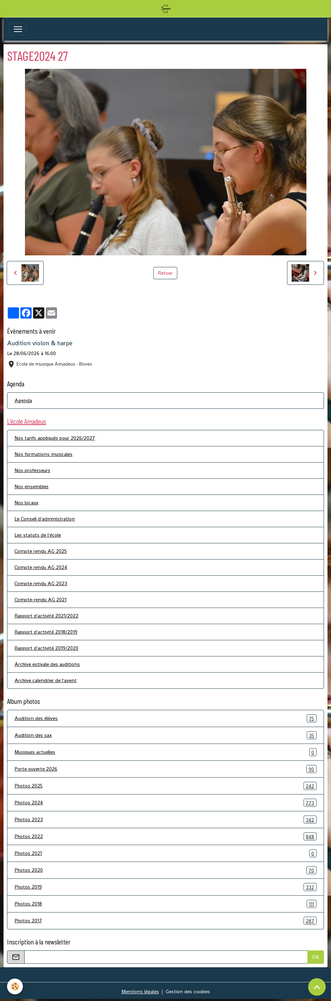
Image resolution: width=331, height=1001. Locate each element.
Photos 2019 (165, 887)
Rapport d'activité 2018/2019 (45, 632)
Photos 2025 (165, 786)
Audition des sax (165, 735)
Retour (165, 273)
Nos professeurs (32, 470)
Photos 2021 (165, 853)
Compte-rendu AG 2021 (40, 599)
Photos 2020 (165, 870)
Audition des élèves (165, 718)
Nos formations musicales (43, 454)
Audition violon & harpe (39, 343)
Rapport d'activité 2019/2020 (46, 648)
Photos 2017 (165, 921)
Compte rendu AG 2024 (40, 567)
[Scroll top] (317, 987)
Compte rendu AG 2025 (40, 551)
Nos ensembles (31, 486)
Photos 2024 (165, 803)
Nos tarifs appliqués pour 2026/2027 (54, 438)
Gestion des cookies (188, 991)
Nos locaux (26, 502)
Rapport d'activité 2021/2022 (46, 616)
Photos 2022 (165, 836)
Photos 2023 (165, 820)
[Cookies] (15, 986)
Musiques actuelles (165, 752)
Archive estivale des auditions (47, 664)
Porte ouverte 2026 (165, 769)
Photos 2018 (165, 904)
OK (315, 957)
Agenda (23, 400)
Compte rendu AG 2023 (40, 583)
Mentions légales (140, 991)
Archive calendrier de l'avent (45, 680)
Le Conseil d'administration (44, 519)
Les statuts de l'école (37, 535)
